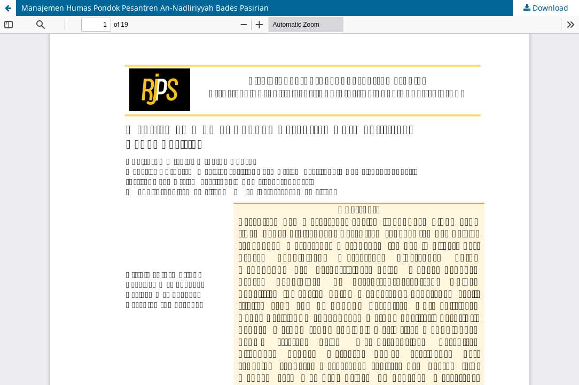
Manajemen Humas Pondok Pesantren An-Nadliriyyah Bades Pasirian (145, 8)
